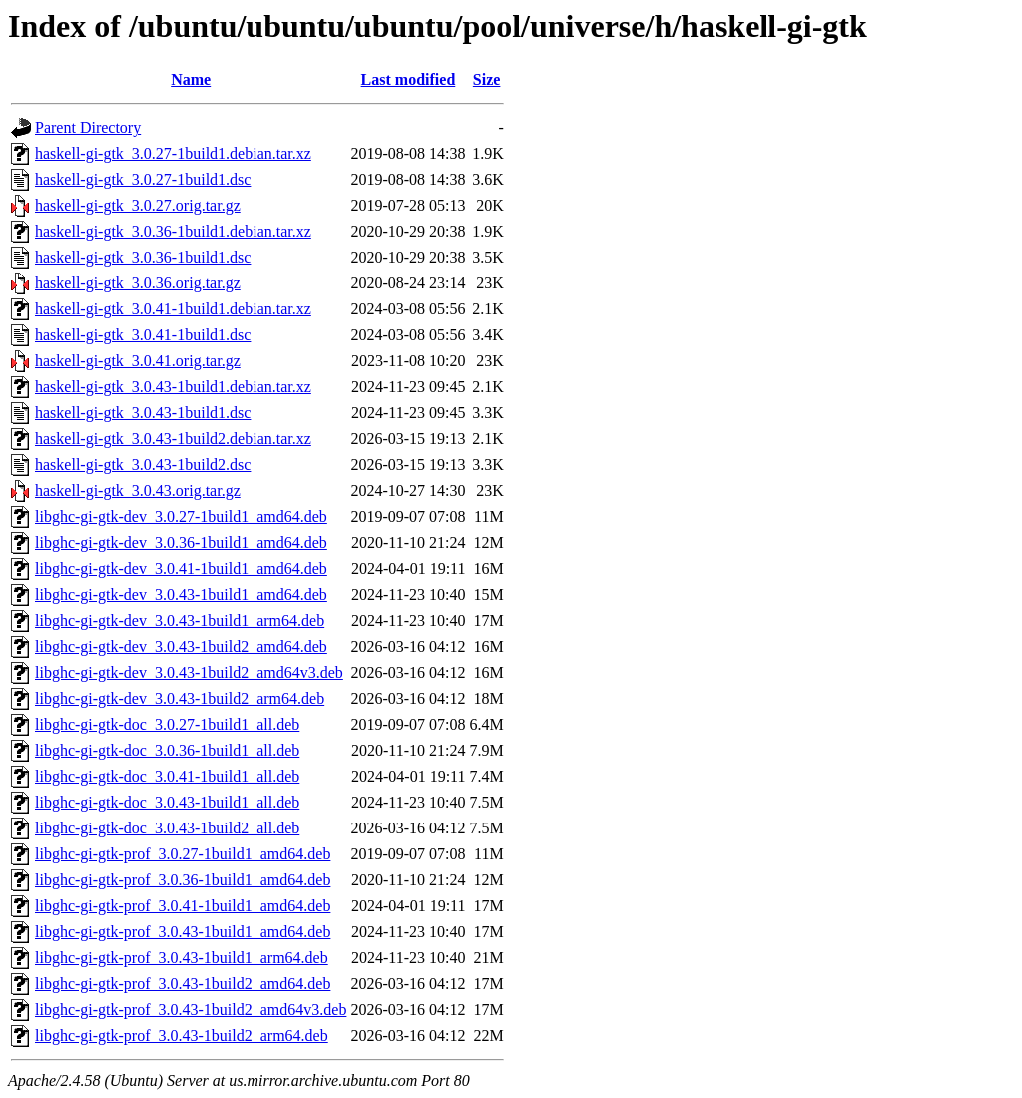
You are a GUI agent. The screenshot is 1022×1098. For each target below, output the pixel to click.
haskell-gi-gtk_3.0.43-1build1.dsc (143, 412)
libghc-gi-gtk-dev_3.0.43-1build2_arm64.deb (179, 698)
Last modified (408, 79)
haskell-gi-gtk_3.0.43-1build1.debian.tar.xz (173, 386)
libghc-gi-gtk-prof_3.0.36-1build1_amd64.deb (182, 879)
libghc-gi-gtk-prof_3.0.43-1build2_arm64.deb (181, 1035)
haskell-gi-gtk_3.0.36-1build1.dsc (143, 257)
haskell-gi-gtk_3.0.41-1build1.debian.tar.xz (173, 308)
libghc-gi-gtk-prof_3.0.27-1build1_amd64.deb (182, 853)
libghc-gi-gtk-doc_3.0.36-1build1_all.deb (167, 750)
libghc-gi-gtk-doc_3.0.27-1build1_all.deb (167, 724)
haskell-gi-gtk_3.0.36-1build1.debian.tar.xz (173, 231)
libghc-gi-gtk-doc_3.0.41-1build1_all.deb (167, 776)
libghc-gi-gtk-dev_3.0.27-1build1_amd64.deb (181, 516)
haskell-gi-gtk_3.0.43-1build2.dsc (143, 464)
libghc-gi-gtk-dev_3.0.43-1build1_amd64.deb (181, 594)
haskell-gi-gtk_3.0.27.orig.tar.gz (138, 205)
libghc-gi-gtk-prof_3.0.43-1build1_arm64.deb (181, 957)
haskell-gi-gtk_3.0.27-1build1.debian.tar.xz (173, 153)
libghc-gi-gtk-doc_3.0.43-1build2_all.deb (167, 828)
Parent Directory (88, 127)
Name (191, 79)
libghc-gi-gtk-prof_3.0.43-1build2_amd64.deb (182, 983)
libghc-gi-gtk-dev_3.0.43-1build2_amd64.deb (181, 646)
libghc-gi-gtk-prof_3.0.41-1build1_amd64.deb (182, 905)
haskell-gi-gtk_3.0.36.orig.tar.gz (138, 282)
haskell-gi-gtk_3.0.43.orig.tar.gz (138, 490)
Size (487, 79)
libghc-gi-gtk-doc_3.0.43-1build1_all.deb (167, 802)
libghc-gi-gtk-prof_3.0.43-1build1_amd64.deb (182, 931)
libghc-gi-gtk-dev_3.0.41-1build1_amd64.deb (181, 568)
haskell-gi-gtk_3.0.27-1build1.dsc (143, 179)
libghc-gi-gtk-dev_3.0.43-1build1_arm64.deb (179, 620)
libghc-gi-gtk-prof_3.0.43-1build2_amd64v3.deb (190, 1009)
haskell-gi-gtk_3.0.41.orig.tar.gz (138, 360)
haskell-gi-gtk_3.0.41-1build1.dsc (143, 334)
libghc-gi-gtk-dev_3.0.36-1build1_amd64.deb (181, 542)
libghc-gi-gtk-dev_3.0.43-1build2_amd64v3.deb (189, 672)
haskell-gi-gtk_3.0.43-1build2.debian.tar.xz (173, 438)
